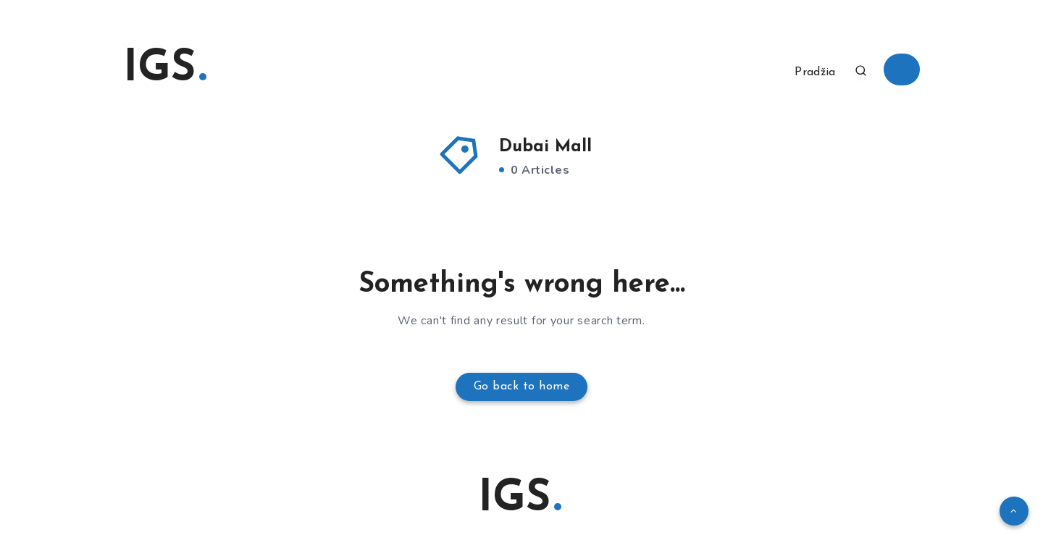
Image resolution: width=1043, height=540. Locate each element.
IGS (164, 69)
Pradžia (815, 72)
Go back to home (522, 386)
